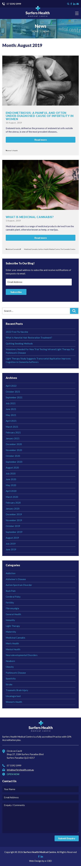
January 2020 (12, 508)
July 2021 (11, 403)
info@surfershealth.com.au (20, 769)
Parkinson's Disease (16, 672)
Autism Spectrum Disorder (19, 585)
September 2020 (14, 461)
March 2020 (12, 496)
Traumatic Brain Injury (17, 690)
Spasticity (11, 678)
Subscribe (16, 291)
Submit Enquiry (66, 838)
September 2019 (14, 532)
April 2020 (11, 491)
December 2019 (14, 514)
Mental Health (13, 649)
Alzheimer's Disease (16, 579)
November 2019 (14, 520)
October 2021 (13, 391)
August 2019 (12, 537)
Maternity (11, 631)
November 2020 (14, 450)
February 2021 (13, 432)
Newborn (10, 661)
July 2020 (11, 473)
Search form (68, 4)
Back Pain (11, 590)
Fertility (10, 602)
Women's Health (12, 150)
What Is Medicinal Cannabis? (30, 217)
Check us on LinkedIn (74, 4)
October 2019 (13, 526)
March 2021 (12, 426)
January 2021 (12, 438)
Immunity (10, 620)
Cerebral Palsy (13, 596)
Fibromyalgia (12, 608)
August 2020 (12, 467)
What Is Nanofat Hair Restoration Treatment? (29, 337)
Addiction (10, 573)
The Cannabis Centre (67, 249)
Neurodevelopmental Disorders (21, 655)
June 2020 (11, 479)
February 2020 (13, 502)
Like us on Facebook (71, 4)
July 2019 (11, 543)
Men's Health (12, 643)
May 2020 (11, 485)
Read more (40, 139)
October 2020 (13, 455)
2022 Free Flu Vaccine (17, 331)
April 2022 (11, 385)
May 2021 (11, 415)
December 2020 (14, 444)
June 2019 (11, 549)
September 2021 (14, 397)
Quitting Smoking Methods (19, 343)
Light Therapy (13, 626)
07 (14, 3)
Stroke (9, 684)
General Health (13, 614)
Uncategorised (13, 696)
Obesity (10, 666)
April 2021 (11, 420)
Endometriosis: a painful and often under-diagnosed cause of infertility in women (40, 116)
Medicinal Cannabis (12, 249)
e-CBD (48, 860)
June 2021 (11, 409)
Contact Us (77, 4)
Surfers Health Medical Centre (38, 11)
